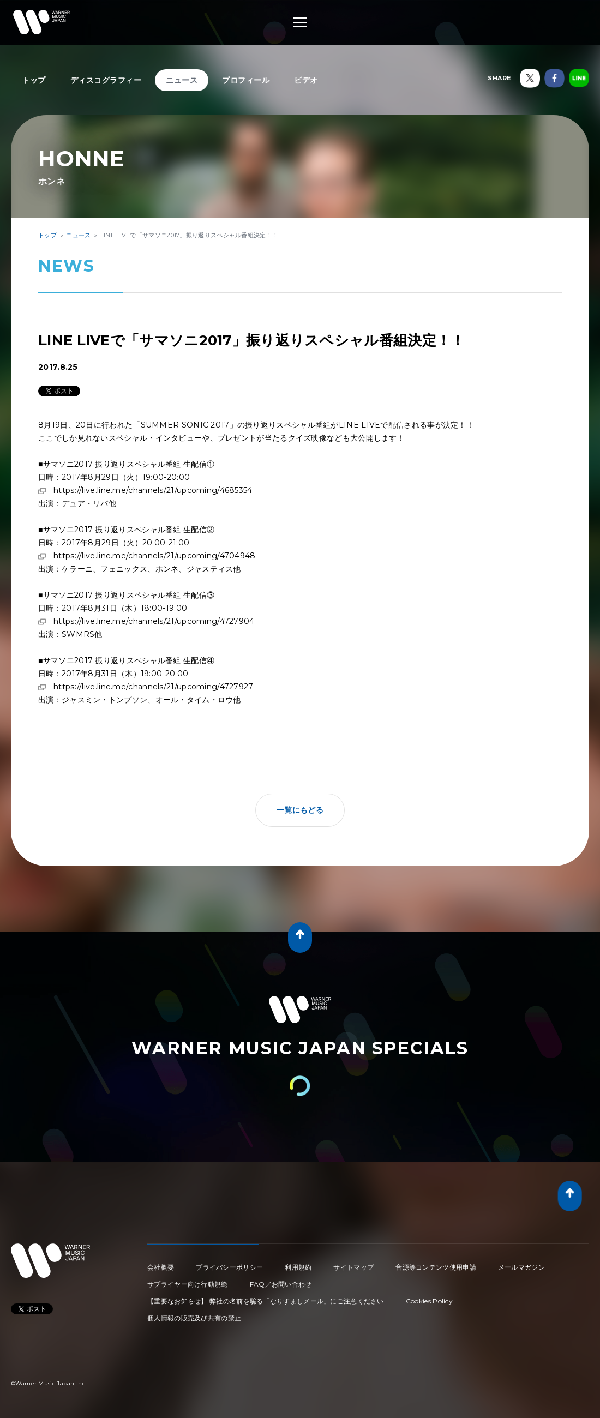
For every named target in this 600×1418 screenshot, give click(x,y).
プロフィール (245, 80)
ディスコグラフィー (106, 80)
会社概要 (160, 1267)
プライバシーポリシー (229, 1267)
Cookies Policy (429, 1301)
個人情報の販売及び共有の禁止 (194, 1318)
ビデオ (306, 80)
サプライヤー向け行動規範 (187, 1284)
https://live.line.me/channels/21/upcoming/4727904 (154, 621)
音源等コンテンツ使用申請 (435, 1267)
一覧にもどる (300, 810)
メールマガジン (521, 1267)
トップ (34, 80)
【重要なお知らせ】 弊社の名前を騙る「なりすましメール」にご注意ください (265, 1301)
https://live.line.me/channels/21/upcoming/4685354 (153, 490)
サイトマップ (353, 1267)
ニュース (181, 80)
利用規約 (298, 1267)
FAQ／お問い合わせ (281, 1284)
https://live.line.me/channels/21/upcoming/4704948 (154, 556)
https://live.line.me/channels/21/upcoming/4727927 (153, 687)
